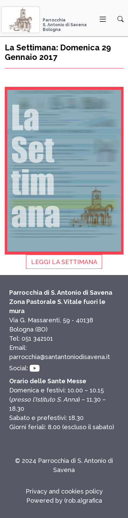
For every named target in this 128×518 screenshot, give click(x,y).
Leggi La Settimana (64, 261)
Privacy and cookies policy (64, 491)
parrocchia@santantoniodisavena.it (59, 356)
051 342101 (37, 338)
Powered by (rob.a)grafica (64, 500)
